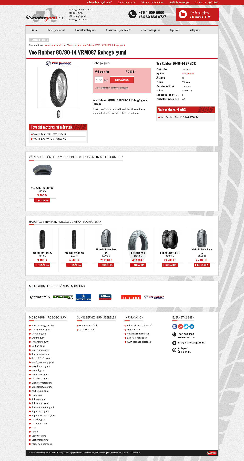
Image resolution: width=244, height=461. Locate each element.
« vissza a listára (39, 39)
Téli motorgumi (39, 423)
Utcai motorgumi (40, 439)
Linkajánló (135, 452)
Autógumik (195, 30)
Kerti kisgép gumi (40, 354)
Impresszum (133, 329)
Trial (34, 427)
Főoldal (34, 30)
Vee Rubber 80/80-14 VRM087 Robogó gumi (104, 45)
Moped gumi (38, 370)
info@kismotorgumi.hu (191, 342)
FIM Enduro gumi (40, 341)
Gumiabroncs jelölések (207, 2)
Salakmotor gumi (40, 403)
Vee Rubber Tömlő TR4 (179, 117)
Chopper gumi (39, 333)
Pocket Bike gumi (40, 390)
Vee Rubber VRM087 (49, 134)
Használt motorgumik (85, 30)
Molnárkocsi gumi (41, 366)
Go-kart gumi (38, 345)
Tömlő (35, 431)
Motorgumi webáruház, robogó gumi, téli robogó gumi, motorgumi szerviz (81, 14)
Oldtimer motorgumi (42, 382)
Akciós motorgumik (150, 30)
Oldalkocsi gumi (40, 378)
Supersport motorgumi (43, 415)
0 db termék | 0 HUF (203, 14)
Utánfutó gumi (39, 435)
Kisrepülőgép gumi (41, 358)
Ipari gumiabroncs (41, 349)
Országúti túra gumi (42, 386)
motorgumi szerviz (119, 452)
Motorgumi (89, 452)
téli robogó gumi (102, 452)
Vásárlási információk (152, 2)
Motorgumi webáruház (55, 45)
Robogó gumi (74, 45)
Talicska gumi (38, 419)
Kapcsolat (174, 30)
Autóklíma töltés (87, 329)
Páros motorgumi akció (43, 325)
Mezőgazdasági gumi (43, 362)
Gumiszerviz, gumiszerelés (118, 30)
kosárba (122, 80)
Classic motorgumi (41, 329)
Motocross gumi (40, 374)
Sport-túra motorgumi (43, 407)
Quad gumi (37, 394)
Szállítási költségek (179, 2)
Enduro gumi (38, 337)
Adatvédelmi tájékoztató (99, 2)
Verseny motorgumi (42, 443)
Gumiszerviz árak (127, 2)
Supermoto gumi (40, 411)
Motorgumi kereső (56, 30)
